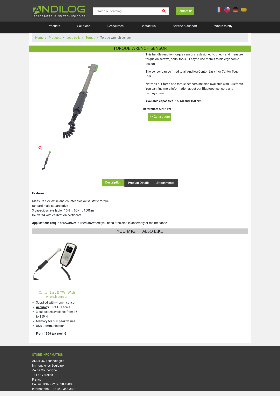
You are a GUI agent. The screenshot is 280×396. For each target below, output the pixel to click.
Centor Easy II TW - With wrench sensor (57, 294)
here (161, 93)
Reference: (150, 109)
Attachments (165, 183)
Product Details (138, 183)
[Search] (131, 11)
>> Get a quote (160, 117)
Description (113, 182)
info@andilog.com (58, 393)
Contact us (185, 11)
